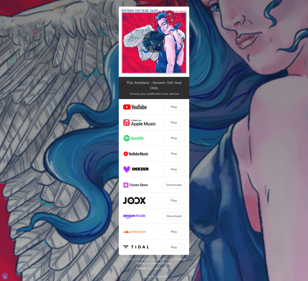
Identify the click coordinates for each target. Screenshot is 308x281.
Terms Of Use (161, 263)
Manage (141, 268)
